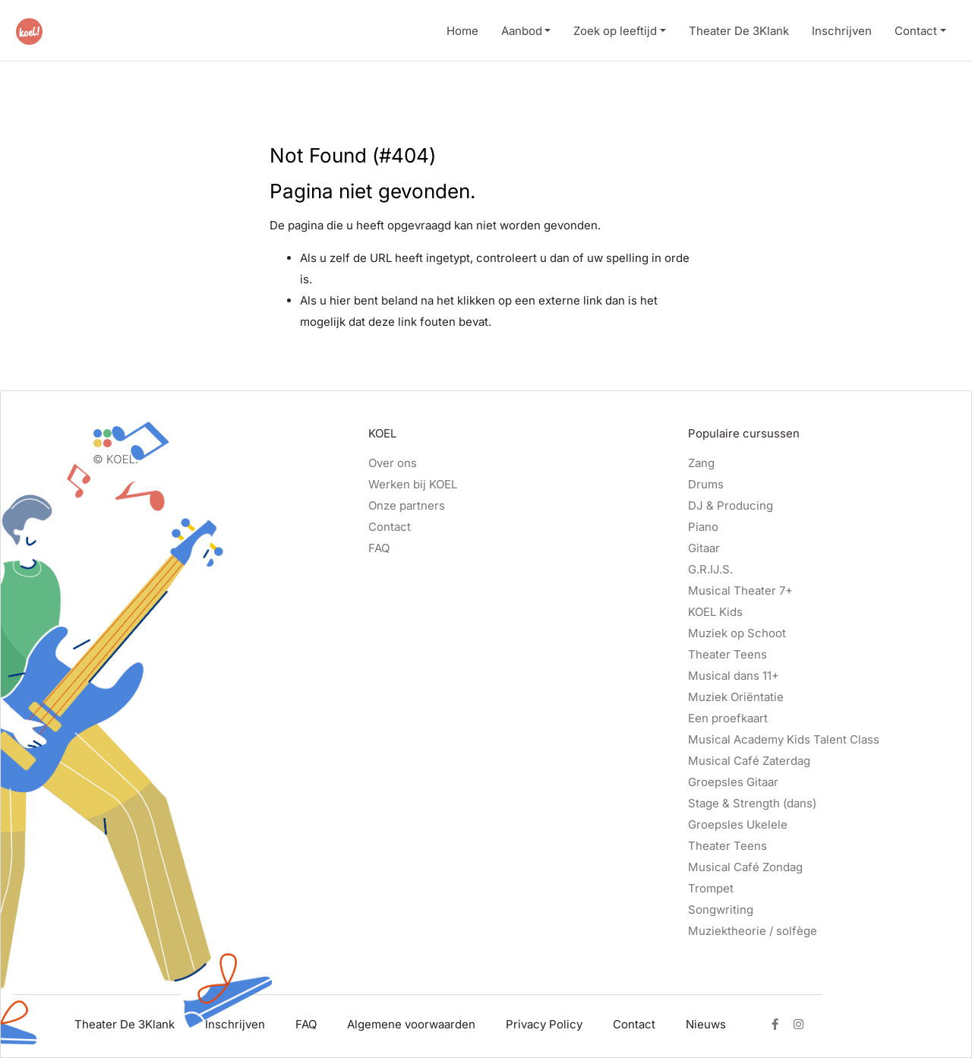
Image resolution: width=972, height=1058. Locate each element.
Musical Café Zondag (745, 867)
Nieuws (706, 1024)
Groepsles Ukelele (737, 824)
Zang (701, 463)
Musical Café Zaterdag (749, 760)
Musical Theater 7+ (740, 590)
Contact (916, 31)
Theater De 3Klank (739, 31)
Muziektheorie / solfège (752, 931)
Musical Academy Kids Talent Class (783, 739)
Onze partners (406, 505)
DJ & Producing (730, 505)
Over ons (392, 463)
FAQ (379, 548)
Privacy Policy (544, 1024)
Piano (703, 527)
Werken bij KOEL (412, 484)
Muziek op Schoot (737, 633)
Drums (706, 484)
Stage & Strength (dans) (752, 803)
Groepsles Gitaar (733, 782)
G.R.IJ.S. (710, 569)
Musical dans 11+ (733, 675)
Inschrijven (842, 31)
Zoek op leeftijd (615, 31)
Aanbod (521, 31)
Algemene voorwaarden (411, 1024)
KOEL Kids (715, 612)
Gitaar (704, 548)
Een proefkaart (728, 718)
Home (462, 31)
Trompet (711, 888)
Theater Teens (727, 654)
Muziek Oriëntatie (736, 697)
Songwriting (720, 909)
